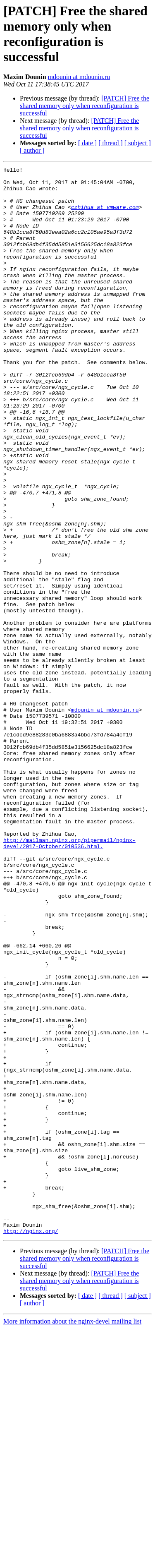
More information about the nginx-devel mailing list (72, 1534)
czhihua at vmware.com (105, 215)
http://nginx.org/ (30, 1444)
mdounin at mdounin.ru (79, 76)
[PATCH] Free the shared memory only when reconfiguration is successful (84, 106)
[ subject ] (137, 142)
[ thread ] (110, 142)
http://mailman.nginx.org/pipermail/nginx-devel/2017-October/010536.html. (69, 978)
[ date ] (87, 142)
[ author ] (32, 150)
